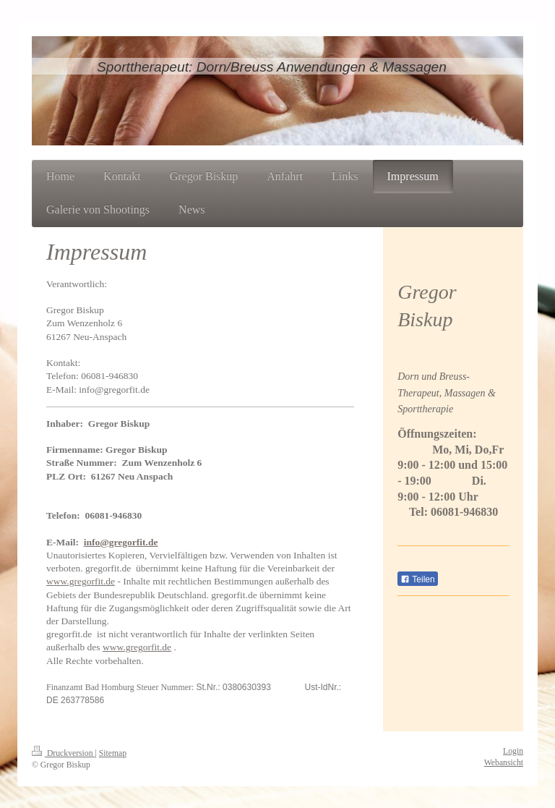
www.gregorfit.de (80, 581)
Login (513, 751)
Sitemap (112, 753)
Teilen (417, 579)
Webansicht (503, 762)
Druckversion (63, 753)
